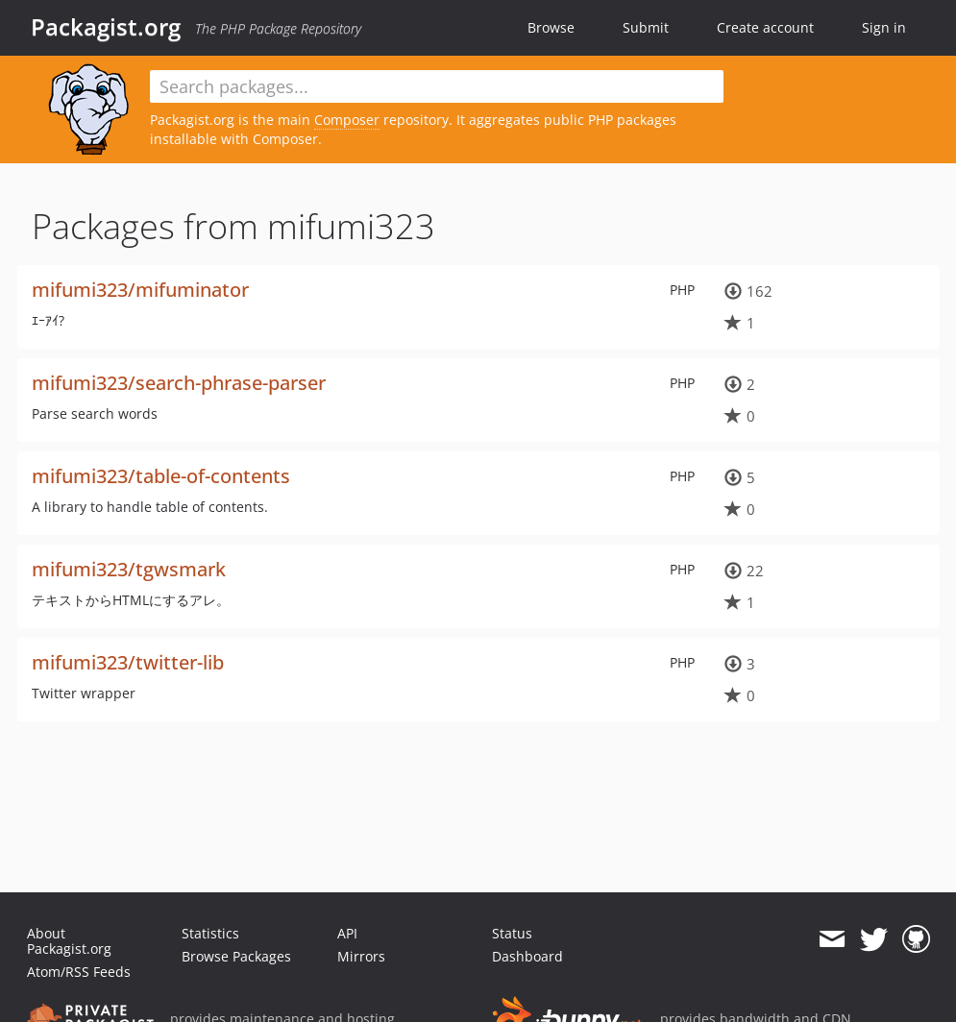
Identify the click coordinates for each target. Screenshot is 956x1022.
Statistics (210, 933)
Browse (551, 27)
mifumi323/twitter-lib (128, 662)
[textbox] (437, 86)
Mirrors (361, 956)
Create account (765, 27)
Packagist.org (106, 27)
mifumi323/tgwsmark (129, 569)
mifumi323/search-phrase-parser (179, 383)
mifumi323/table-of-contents (161, 476)
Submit (646, 27)
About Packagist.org (69, 941)
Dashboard (527, 956)
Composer (347, 119)
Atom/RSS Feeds (79, 971)
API (347, 933)
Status (512, 933)
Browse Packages (236, 956)
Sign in (884, 27)
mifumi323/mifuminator (140, 290)
